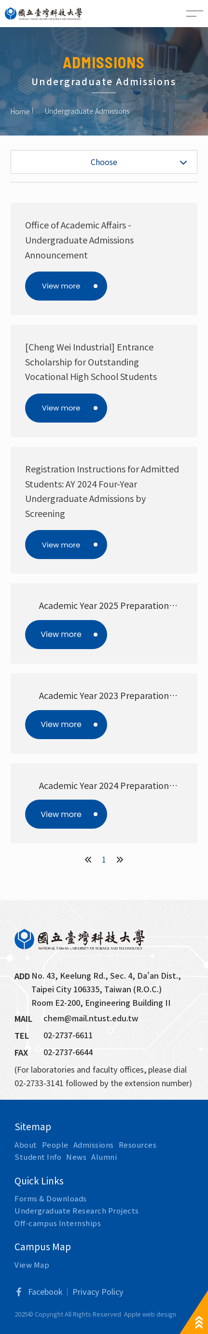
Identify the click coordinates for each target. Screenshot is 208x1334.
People (55, 1144)
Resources (138, 1144)
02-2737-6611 (68, 1035)
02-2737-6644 (68, 1052)
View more (61, 286)
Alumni (104, 1157)
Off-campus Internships (57, 1223)
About (25, 1144)
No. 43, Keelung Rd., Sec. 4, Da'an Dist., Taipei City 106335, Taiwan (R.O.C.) (107, 982)
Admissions (93, 1144)
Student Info (37, 1157)
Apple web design (150, 1314)
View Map (31, 1264)
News (76, 1157)
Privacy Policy (98, 1291)
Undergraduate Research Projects (76, 1210)
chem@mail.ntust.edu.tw (91, 1018)
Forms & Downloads (50, 1198)
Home (20, 111)
